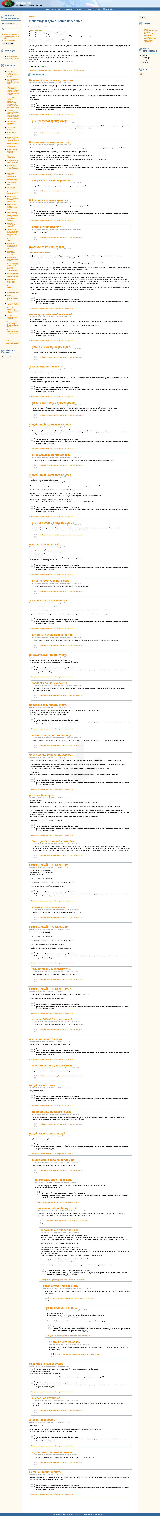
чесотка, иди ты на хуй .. (45, 544)
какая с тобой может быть (60, 1285)
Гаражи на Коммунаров (11, 156)
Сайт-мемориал (53, 9)
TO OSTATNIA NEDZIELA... (11, 128)
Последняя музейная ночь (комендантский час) (12, 246)
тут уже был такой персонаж (51, 180)
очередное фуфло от (46, 1397)
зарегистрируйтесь (45, 70)
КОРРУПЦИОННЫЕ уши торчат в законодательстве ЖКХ (13, 81)
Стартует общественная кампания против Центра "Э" (12, 74)
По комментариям (93, 9)
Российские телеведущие (46, 1363)
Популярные (67, 9)
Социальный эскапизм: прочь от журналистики (12, 331)
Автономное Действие (148, 40)
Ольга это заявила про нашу (51, 346)
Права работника (150, 38)
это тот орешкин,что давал (50, 120)
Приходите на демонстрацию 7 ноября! (12, 259)
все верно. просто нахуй (45, 1039)
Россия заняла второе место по (50, 142)
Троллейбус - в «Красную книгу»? (13, 303)
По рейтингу (108, 9)
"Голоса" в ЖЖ (149, 34)
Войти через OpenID (10, 34)
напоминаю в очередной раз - (60, 1229)
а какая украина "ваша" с (45, 366)
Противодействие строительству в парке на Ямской (13, 275)
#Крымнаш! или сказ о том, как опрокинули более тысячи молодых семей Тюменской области (13, 91)
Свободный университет (148, 36)
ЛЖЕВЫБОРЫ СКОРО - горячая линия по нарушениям (12, 199)
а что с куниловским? (46, 226)
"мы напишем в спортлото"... (51, 968)
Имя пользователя (8, 24)
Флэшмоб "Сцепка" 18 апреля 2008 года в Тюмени (13, 310)
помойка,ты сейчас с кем (48, 907)
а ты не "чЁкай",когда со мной (52, 1019)
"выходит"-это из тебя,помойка (53, 841)
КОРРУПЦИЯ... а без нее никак (12, 188)
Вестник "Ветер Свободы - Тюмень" (12, 151)
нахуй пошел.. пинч (42, 1085)
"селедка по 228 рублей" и (49, 682)
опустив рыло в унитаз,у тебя (52, 1065)
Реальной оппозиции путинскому (51, 80)
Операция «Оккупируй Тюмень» (11, 224)
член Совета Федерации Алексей (51, 754)
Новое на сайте (12, 56)
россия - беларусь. (41, 795)
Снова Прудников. (13, 292)
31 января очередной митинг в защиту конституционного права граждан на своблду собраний (13, 114)
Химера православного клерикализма (12, 317)
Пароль (5, 29)
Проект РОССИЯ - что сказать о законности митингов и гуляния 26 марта (12, 267)
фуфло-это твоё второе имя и (52, 1452)
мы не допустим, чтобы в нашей (50, 314)
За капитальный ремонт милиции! (12, 161)
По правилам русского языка (51, 1111)
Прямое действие (35, 30)
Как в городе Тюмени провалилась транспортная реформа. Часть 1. (13, 176)
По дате (79, 9)
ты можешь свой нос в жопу (53, 1179)
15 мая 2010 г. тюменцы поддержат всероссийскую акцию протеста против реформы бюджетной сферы (13, 102)
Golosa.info (23, 2)
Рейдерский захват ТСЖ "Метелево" (11, 281)
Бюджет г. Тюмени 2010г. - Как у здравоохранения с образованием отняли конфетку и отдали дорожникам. (13, 141)
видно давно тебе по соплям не (53, 1159)
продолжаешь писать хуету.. (48, 654)
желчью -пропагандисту (45, 1471)
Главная (31, 17)
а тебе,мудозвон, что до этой (51, 454)
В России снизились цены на (48, 200)
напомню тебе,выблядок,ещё (57, 1208)
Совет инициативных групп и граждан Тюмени (12, 298)
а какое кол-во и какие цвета (48, 600)
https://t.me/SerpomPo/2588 (46, 246)
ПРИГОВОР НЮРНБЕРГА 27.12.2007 (11, 253)
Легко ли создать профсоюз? (12, 192)
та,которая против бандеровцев (53, 402)
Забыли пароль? (9, 40)
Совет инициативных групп (151, 30)
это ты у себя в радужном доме (53, 522)
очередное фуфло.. (42, 1419)
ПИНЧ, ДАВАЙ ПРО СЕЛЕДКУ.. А (50, 988)
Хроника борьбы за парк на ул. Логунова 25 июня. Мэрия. (13, 324)
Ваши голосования (13, 58)
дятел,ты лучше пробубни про (52, 634)
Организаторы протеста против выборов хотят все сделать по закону (12, 233)
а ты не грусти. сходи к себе (50, 580)
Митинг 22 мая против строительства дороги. (12, 207)
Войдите (33, 70)
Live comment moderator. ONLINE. (11, 123)
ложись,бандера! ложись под (51, 735)
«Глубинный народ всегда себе (50, 424)
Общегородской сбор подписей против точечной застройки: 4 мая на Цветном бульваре (12, 216)
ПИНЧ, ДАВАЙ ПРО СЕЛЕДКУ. (48, 864)
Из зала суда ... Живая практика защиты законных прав (13, 168)
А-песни (147, 32)
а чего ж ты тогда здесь (64, 1341)
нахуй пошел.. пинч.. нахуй (47, 1133)
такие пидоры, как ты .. (61, 1307)
